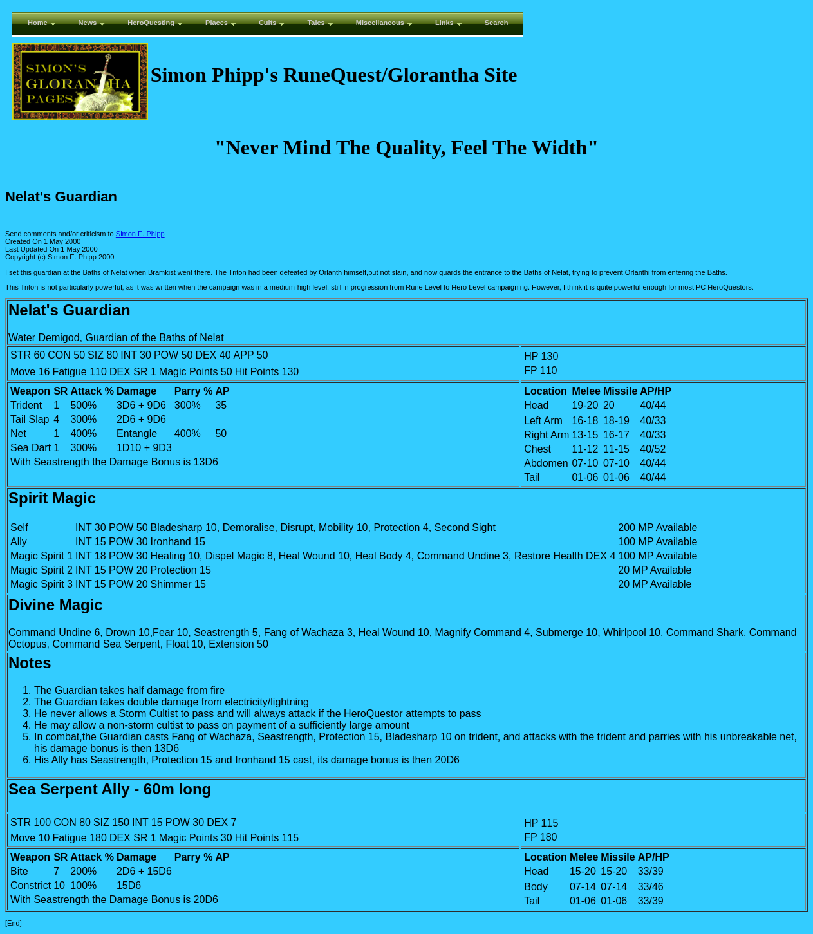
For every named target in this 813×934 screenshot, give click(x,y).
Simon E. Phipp (140, 234)
